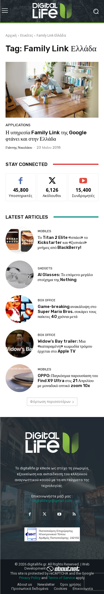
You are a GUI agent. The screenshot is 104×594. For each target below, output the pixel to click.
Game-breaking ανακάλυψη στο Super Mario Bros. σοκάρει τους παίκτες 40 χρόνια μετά (67, 311)
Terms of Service (61, 578)
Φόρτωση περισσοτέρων (52, 401)
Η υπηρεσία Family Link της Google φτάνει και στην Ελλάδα (46, 135)
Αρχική (11, 35)
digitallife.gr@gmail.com (52, 501)
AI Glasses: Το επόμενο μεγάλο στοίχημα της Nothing (65, 277)
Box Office (46, 300)
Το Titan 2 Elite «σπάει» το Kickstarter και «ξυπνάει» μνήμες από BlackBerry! (63, 242)
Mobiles (44, 231)
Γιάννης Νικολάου (19, 147)
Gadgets (45, 268)
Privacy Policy (29, 578)
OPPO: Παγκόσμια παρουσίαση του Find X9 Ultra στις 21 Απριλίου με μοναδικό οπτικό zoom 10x (68, 380)
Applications (18, 125)
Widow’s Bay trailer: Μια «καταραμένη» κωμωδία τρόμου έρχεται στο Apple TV (65, 346)
